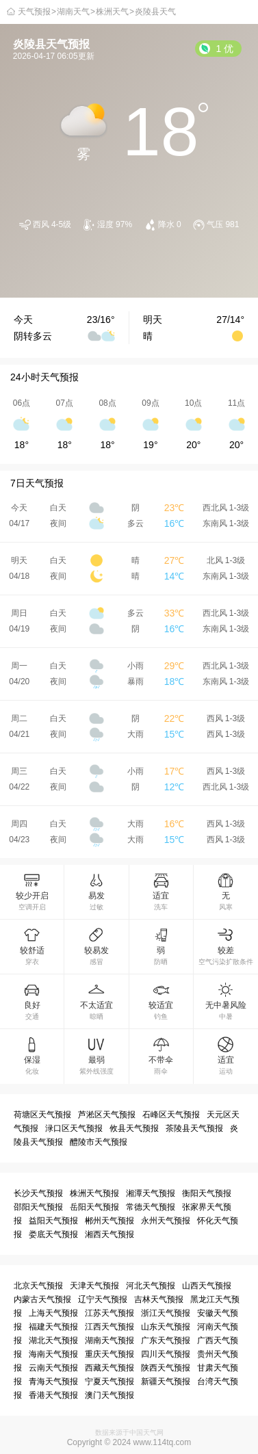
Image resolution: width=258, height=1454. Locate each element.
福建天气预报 (53, 1327)
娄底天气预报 (53, 1234)
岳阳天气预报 (94, 1207)
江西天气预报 (109, 1327)
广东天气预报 (165, 1340)
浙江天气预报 (165, 1313)
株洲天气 (112, 11)
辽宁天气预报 (102, 1299)
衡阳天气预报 (206, 1193)
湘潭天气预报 (150, 1193)
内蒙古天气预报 (42, 1299)
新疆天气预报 (165, 1381)
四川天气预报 (165, 1354)
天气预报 (34, 11)
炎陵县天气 (155, 11)
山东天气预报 (165, 1327)
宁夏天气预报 (109, 1381)
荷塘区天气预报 (42, 1114)
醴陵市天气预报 (98, 1142)
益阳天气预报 (53, 1220)
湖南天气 (73, 11)
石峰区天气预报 (171, 1114)
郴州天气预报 (109, 1220)
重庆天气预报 (109, 1354)
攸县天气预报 (134, 1128)
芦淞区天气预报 (107, 1114)
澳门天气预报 (109, 1395)
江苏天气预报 (109, 1313)
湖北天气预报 (53, 1340)
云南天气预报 (53, 1368)
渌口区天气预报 (74, 1128)
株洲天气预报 (94, 1193)
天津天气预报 (94, 1285)
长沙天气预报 (38, 1193)
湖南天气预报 (109, 1340)
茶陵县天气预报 (194, 1128)
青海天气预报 (53, 1381)
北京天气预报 (38, 1285)
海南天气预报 (53, 1354)
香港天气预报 (53, 1395)
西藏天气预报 (109, 1368)
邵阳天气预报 (38, 1207)
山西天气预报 (206, 1285)
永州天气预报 (165, 1220)
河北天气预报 (150, 1285)
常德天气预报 (150, 1207)
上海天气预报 (53, 1313)
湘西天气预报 (109, 1234)
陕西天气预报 (165, 1368)
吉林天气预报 (158, 1299)
